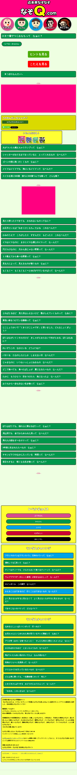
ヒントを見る (38, 54)
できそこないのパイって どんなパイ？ (21, 609)
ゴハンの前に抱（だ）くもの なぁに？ (21, 162)
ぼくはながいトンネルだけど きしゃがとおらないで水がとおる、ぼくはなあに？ (38, 339)
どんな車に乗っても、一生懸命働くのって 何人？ (26, 677)
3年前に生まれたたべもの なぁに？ (19, 447)
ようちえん (38, 515)
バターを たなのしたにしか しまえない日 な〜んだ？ (29, 355)
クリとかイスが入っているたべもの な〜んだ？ (25, 670)
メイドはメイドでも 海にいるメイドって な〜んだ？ (28, 169)
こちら (19, 733)
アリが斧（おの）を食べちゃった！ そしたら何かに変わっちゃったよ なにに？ (38, 641)
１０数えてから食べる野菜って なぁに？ (22, 256)
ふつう (38, 527)
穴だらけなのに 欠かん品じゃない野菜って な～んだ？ (29, 249)
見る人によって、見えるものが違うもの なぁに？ (26, 263)
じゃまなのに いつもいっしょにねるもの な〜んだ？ (28, 362)
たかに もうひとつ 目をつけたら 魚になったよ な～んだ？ (32, 376)
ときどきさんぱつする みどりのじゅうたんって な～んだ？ (30, 684)
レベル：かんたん (12, 44)
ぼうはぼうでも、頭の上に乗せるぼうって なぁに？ (27, 426)
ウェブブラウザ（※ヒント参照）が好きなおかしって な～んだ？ (32, 577)
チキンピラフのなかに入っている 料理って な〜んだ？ (29, 455)
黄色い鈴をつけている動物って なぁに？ (22, 320)
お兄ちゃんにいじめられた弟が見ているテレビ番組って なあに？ (32, 634)
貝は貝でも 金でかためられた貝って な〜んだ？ (26, 433)
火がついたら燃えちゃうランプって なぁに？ (24, 147)
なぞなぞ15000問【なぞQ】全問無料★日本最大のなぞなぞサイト (38, 8)
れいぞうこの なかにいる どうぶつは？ (22, 348)
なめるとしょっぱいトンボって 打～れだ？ (23, 627)
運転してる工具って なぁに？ (17, 563)
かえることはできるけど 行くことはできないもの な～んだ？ (31, 591)
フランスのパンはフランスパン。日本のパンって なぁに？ (29, 556)
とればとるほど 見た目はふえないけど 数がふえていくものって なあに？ (38, 313)
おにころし (38, 539)
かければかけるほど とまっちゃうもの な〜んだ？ (26, 648)
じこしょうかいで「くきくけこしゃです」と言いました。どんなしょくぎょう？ (37, 329)
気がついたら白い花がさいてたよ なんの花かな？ (26, 655)
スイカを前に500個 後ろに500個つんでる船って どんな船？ (31, 176)
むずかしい (38, 533)
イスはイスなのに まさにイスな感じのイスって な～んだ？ (31, 242)
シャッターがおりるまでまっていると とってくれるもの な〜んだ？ (35, 155)
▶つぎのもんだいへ (13, 74)
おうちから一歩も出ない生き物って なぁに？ (24, 384)
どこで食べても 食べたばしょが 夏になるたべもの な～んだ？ (33, 369)
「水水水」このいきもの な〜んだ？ (20, 691)
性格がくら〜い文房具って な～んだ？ (21, 662)
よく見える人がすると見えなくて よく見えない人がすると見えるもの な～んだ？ (37, 600)
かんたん (38, 521)
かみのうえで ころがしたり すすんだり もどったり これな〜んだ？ (36, 235)
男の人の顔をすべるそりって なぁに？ (21, 440)
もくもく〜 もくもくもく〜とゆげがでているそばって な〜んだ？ (34, 271)
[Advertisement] (38, 99)
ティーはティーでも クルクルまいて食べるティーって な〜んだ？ (33, 570)
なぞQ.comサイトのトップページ (13, 738)
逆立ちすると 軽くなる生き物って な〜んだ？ (25, 462)
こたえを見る (38, 64)
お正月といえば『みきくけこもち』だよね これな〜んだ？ (30, 228)
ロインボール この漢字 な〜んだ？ (20, 584)
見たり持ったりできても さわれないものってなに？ (27, 221)
